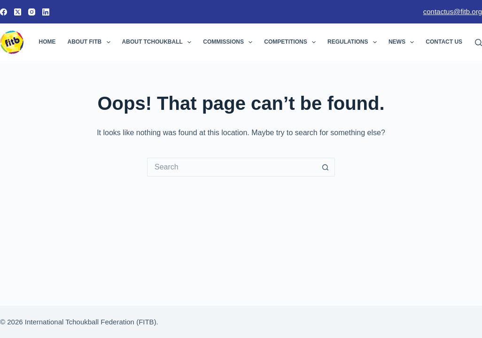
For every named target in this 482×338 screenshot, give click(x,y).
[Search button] (325, 167)
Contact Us (450, 42)
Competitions (291, 42)
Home (47, 41)
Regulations (354, 42)
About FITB (91, 42)
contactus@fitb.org (452, 11)
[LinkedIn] (45, 11)
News (403, 42)
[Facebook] (3, 11)
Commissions (229, 42)
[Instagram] (31, 11)
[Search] (478, 42)
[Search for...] (231, 167)
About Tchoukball (158, 42)
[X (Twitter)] (17, 11)
